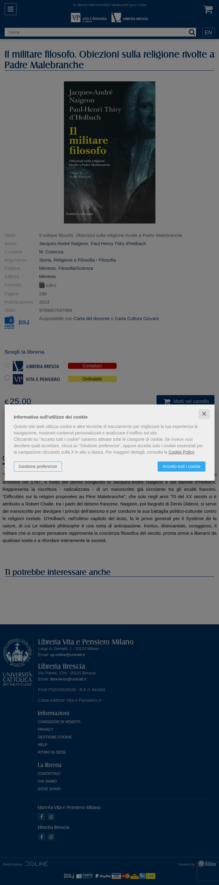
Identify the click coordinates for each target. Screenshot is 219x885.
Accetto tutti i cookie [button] (181, 466)
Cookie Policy (181, 452)
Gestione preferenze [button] (38, 466)
